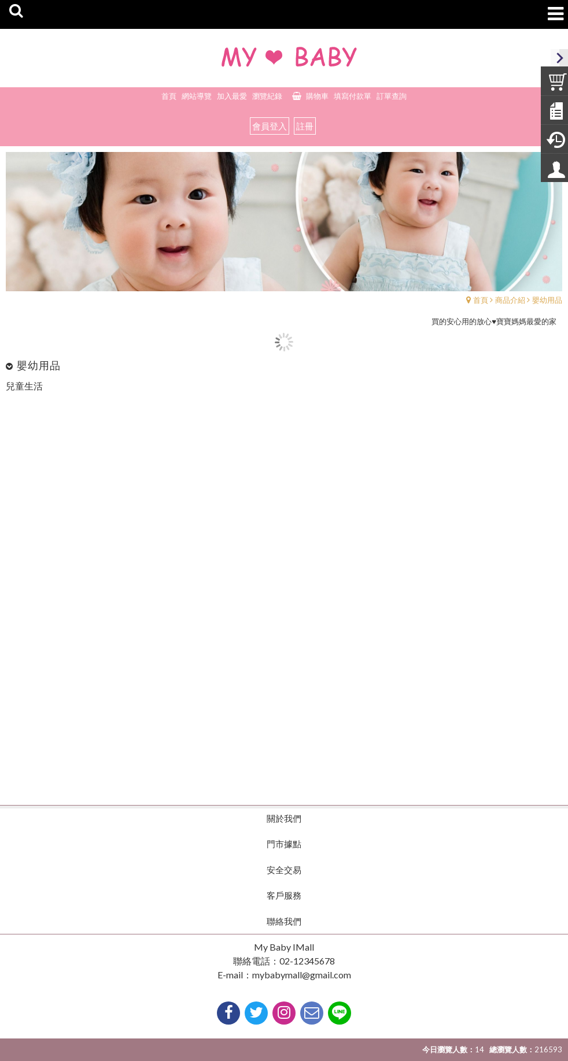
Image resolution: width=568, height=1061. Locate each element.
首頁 (480, 300)
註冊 (304, 126)
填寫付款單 (352, 96)
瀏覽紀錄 (267, 96)
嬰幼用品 (547, 300)
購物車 (317, 96)
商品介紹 (510, 300)
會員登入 (269, 126)
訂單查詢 (392, 96)
